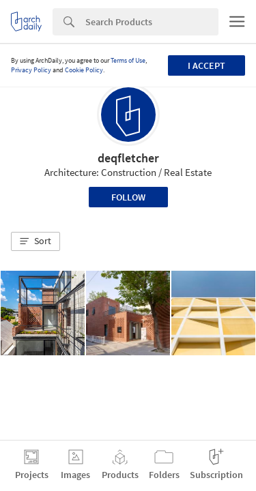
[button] (35, 241)
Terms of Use (128, 60)
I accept (206, 65)
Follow (128, 197)
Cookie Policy (84, 69)
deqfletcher (128, 158)
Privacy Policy (31, 69)
